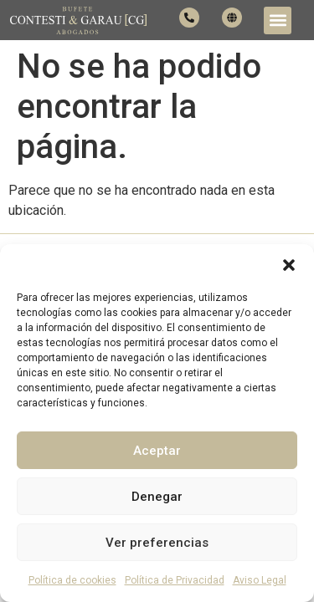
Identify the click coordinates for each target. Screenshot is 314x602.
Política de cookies (72, 580)
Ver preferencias (157, 542)
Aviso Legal (259, 580)
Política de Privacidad (174, 580)
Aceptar (157, 450)
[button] (289, 265)
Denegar (157, 496)
